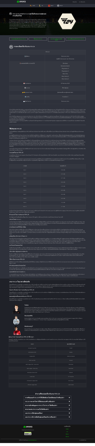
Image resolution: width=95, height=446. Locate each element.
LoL (67, 431)
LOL (42, 5)
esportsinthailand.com (32, 440)
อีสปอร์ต (75, 2)
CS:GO (34, 5)
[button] (47, 398)
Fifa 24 (61, 5)
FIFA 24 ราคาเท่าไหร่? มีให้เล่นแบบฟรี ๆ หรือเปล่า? (40, 402)
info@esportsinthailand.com (28, 430)
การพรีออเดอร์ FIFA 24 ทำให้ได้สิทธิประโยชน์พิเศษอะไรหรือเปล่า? (44, 398)
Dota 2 (52, 5)
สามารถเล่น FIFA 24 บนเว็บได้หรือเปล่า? (37, 409)
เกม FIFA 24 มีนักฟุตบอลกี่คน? (34, 413)
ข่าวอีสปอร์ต (82, 2)
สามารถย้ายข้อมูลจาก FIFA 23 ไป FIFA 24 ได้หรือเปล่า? (41, 405)
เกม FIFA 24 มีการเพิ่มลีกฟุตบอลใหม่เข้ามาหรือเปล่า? (40, 417)
